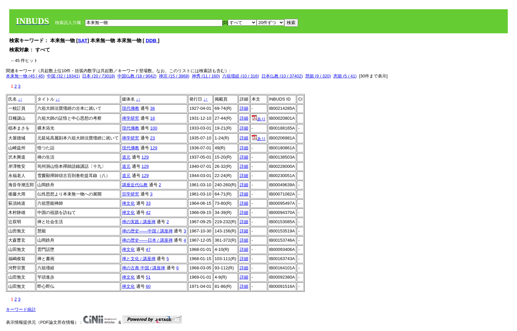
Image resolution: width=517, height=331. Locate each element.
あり (259, 118)
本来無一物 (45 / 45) (25, 76)
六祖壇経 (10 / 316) (240, 76)
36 (152, 108)
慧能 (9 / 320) (318, 76)
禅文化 (128, 203)
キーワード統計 (21, 309)
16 (152, 118)
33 (148, 203)
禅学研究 (130, 118)
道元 (126, 157)
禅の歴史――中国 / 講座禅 (147, 230)
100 (153, 128)
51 (148, 277)
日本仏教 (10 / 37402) (282, 76)
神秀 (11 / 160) (206, 76)
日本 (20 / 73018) (98, 76)
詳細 (244, 108)
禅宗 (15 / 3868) (174, 76)
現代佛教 (130, 108)
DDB (152, 40)
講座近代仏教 (135, 184)
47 (148, 249)
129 (153, 147)
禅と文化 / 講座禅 (139, 258)
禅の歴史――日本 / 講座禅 (147, 240)
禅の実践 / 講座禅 (139, 221)
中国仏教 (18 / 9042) (137, 76)
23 (152, 137)
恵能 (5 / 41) (345, 76)
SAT (82, 40)
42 (148, 212)
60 (148, 286)
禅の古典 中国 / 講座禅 (143, 267)
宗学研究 (130, 194)
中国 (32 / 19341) (63, 76)
